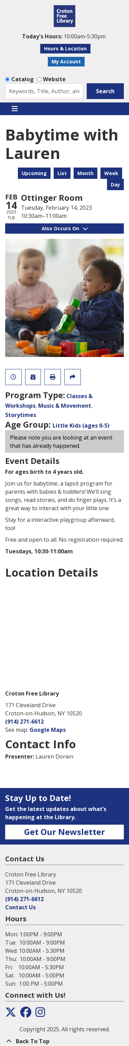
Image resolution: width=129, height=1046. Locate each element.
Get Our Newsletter (64, 831)
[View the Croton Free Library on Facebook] (25, 1014)
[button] (63, 36)
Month (85, 173)
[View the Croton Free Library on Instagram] (40, 1014)
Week (111, 173)
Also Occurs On (65, 228)
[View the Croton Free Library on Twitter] (10, 1014)
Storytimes (20, 415)
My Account (66, 61)
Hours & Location (65, 48)
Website (54, 79)
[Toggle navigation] (15, 109)
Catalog (22, 79)
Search (105, 91)
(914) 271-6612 (24, 721)
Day (115, 184)
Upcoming (34, 173)
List (62, 173)
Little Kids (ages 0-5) (81, 425)
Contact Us (20, 907)
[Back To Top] (64, 1041)
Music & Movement (64, 405)
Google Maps (48, 730)
